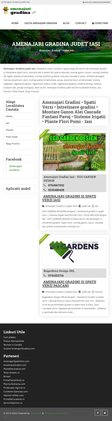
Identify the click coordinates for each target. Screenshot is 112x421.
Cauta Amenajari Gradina (40, 23)
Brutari (7, 376)
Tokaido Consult (52, 413)
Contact (80, 23)
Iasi (7, 123)
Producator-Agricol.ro (14, 387)
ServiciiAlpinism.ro (13, 402)
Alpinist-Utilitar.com (14, 395)
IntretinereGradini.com (15, 364)
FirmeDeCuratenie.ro (14, 399)
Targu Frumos (13, 143)
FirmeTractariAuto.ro (14, 380)
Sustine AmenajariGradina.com (19, 348)
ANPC (65, 413)
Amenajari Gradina (49, 50)
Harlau (9, 116)
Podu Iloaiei (12, 136)
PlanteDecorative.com (15, 368)
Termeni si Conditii (13, 344)
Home (15, 23)
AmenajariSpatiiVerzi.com (16, 361)
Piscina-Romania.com (14, 383)
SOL (6, 416)
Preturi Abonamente (14, 340)
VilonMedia (36, 413)
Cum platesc (10, 337)
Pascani (9, 129)
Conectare (100, 23)
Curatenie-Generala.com (16, 391)
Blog (66, 23)
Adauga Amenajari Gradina (96, 2)
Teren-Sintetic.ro (12, 372)
